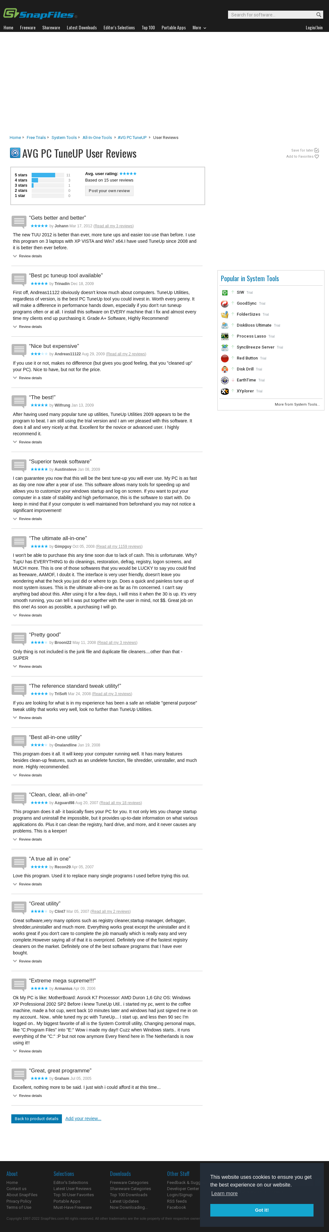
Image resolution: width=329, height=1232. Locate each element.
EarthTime (246, 380)
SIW (240, 292)
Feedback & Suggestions (190, 1182)
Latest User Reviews (72, 1188)
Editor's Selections (71, 1182)
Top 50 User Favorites (74, 1194)
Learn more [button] (224, 1193)
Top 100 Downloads (128, 1194)
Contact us (16, 1188)
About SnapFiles (21, 1194)
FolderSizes (248, 314)
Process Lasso (251, 336)
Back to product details (36, 1118)
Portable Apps (67, 1201)
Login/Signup (180, 1194)
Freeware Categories (129, 1182)
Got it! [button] (262, 1210)
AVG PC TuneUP (132, 137)
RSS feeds (177, 1201)
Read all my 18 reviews (121, 803)
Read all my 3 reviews (113, 226)
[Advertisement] (164, 85)
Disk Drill (245, 369)
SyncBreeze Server (255, 347)
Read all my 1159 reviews (119, 546)
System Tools (64, 137)
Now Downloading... (129, 1207)
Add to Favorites (300, 156)
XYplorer (245, 391)
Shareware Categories (130, 1188)
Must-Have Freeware (73, 1207)
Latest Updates (124, 1201)
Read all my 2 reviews (126, 354)
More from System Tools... (298, 404)
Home (15, 137)
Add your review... (83, 1118)
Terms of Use (18, 1207)
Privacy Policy (18, 1201)
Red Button (247, 358)
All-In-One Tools (97, 137)
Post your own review (109, 190)
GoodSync (247, 303)
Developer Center (183, 1188)
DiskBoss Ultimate (254, 325)
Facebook (176, 1207)
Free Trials (36, 137)
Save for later (302, 150)
